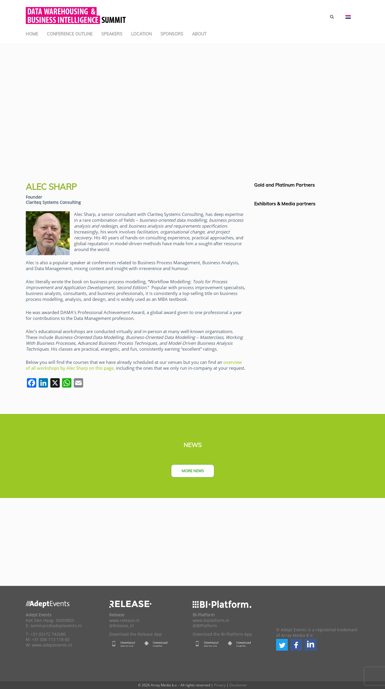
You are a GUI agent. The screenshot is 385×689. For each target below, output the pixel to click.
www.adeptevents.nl (52, 645)
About (199, 34)
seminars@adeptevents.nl (56, 625)
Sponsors (171, 34)
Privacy (220, 685)
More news (193, 470)
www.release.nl (124, 620)
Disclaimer (238, 685)
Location (141, 34)
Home (32, 34)
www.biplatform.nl (211, 620)
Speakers (111, 34)
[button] (282, 645)
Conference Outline (70, 34)
